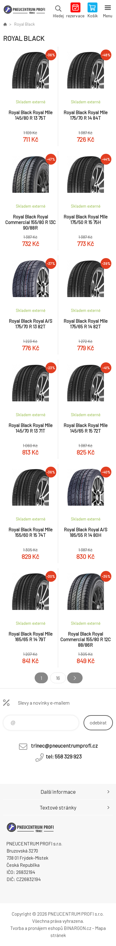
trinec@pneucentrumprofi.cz (64, 745)
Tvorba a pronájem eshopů (36, 928)
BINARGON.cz (77, 928)
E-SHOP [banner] (24, 11)
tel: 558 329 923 (64, 756)
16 (58, 678)
